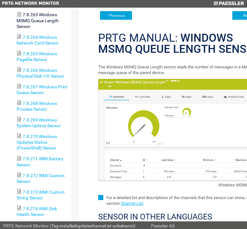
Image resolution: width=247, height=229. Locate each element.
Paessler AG (163, 225)
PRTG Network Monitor (26, 225)
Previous (117, 15)
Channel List (132, 203)
